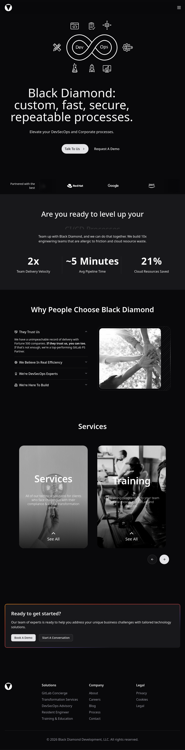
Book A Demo (23, 638)
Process (94, 712)
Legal (140, 706)
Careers (94, 699)
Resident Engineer (55, 712)
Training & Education (57, 718)
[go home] (8, 686)
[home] (8, 7)
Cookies (142, 699)
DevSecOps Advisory (57, 706)
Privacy (141, 693)
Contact (94, 718)
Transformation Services (60, 699)
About (93, 693)
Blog (92, 706)
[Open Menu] (179, 7)
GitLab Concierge (55, 693)
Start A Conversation (56, 638)
